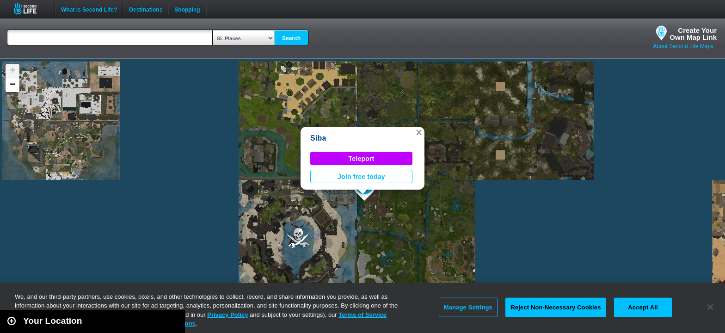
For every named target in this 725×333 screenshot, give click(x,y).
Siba (318, 138)
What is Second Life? (89, 8)
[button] (418, 132)
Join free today (361, 176)
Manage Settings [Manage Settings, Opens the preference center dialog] (468, 307)
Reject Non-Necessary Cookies (555, 307)
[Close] (710, 307)
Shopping (187, 8)
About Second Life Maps (683, 46)
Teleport (362, 158)
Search (291, 38)
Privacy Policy (227, 314)
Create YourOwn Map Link (693, 33)
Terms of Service (362, 314)
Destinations (145, 8)
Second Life (30, 8)
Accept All (642, 307)
